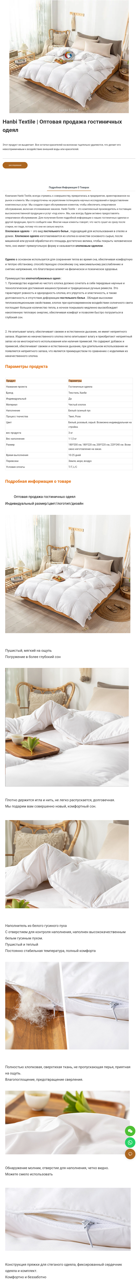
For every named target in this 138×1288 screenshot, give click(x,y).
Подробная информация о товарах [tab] (69, 187)
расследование (15, 165)
